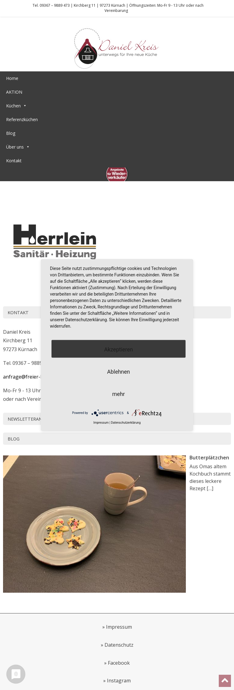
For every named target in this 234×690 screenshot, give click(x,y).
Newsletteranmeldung (36, 419)
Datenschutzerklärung (125, 422)
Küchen (16, 106)
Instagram (119, 680)
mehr (118, 393)
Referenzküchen (22, 119)
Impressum (119, 627)
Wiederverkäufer (22, 174)
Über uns (18, 147)
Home (12, 78)
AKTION (14, 92)
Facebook (119, 662)
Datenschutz (119, 644)
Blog (10, 133)
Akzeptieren (118, 349)
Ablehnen (118, 371)
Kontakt (14, 161)
